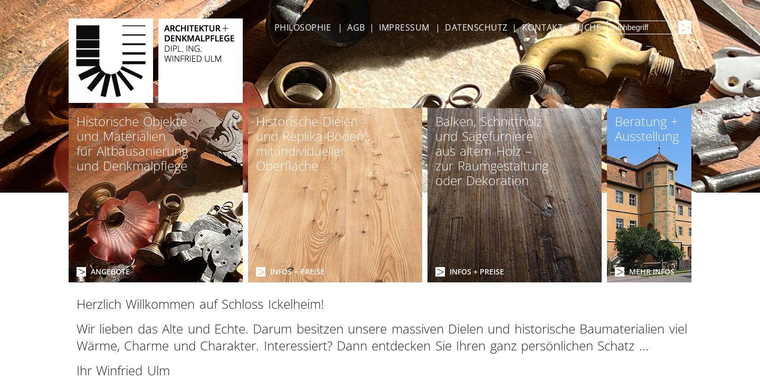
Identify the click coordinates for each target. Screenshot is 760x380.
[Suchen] (684, 27)
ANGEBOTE (110, 272)
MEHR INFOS (651, 272)
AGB (356, 27)
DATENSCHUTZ (476, 27)
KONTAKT (542, 27)
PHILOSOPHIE (302, 27)
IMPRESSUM (404, 27)
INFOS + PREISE (297, 272)
